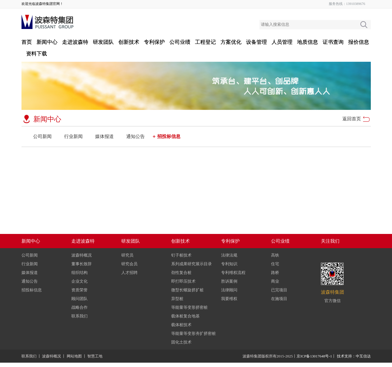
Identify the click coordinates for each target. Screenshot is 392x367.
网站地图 (74, 356)
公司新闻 (42, 136)
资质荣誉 (79, 290)
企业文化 (79, 281)
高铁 (275, 255)
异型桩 (177, 299)
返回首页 (351, 118)
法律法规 (229, 255)
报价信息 (358, 42)
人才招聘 (129, 272)
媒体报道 (104, 136)
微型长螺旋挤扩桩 (187, 290)
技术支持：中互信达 (354, 356)
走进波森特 (75, 42)
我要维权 (229, 299)
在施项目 (279, 299)
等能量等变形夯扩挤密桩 (193, 333)
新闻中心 (47, 42)
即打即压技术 (183, 281)
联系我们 (79, 316)
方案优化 (231, 42)
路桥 (275, 272)
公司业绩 (179, 42)
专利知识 (229, 264)
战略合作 (79, 307)
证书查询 (333, 42)
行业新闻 (73, 136)
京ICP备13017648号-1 (314, 356)
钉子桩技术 (181, 255)
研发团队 (103, 42)
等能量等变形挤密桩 (189, 307)
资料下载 (36, 54)
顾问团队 (79, 299)
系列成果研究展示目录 (191, 264)
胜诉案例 (229, 281)
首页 (26, 42)
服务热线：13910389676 (347, 4)
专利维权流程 (233, 272)
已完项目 (279, 290)
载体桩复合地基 (185, 316)
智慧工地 (94, 356)
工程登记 (205, 42)
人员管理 (282, 42)
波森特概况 (81, 255)
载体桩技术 (181, 325)
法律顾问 (229, 290)
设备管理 (256, 42)
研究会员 (129, 264)
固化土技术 (181, 342)
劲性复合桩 (181, 272)
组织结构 (79, 272)
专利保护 (154, 42)
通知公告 (135, 136)
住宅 (275, 264)
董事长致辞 (81, 264)
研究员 (127, 255)
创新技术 (128, 42)
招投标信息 (168, 136)
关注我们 (330, 241)
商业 (275, 281)
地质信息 (307, 42)
